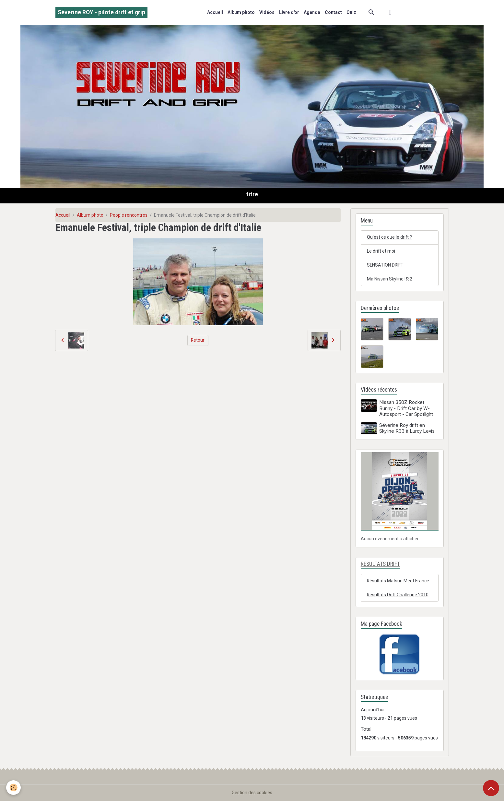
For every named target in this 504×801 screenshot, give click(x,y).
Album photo (241, 12)
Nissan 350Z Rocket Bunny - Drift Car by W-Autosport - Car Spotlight (406, 409)
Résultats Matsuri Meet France (398, 580)
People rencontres (128, 215)
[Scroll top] (491, 788)
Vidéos (267, 12)
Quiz (351, 12)
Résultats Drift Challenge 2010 (398, 594)
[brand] (101, 12)
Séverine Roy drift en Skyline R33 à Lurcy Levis (407, 428)
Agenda (312, 12)
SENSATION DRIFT (385, 265)
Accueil (215, 12)
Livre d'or (289, 12)
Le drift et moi (381, 251)
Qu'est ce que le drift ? (389, 237)
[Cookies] (13, 787)
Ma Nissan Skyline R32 (390, 278)
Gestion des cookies (252, 792)
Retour (198, 340)
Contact (333, 12)
